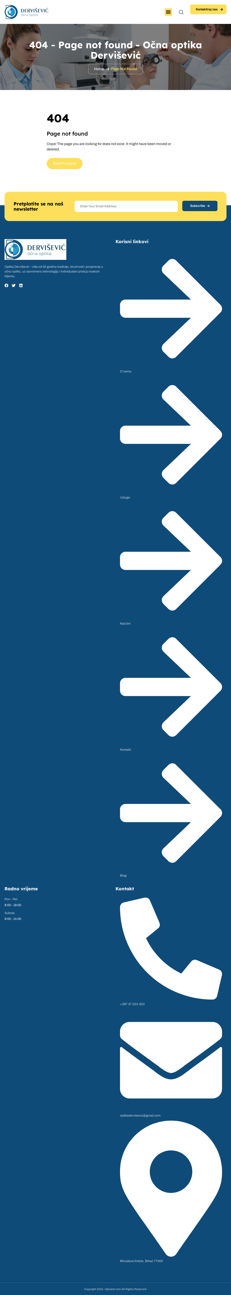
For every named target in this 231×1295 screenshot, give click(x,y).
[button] (168, 12)
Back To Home (64, 163)
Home (99, 69)
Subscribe (200, 206)
